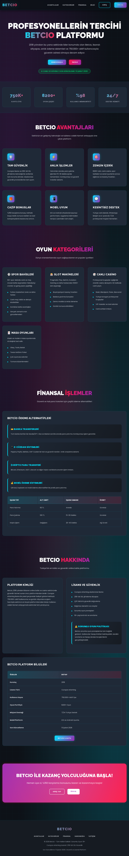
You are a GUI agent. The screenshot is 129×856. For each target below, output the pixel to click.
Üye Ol (120, 5)
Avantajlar (53, 5)
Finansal (82, 5)
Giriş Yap (57, 792)
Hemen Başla (57, 62)
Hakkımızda (80, 836)
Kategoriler (68, 5)
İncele (75, 62)
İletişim (92, 836)
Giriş (104, 5)
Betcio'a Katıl (64, 738)
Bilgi (93, 5)
